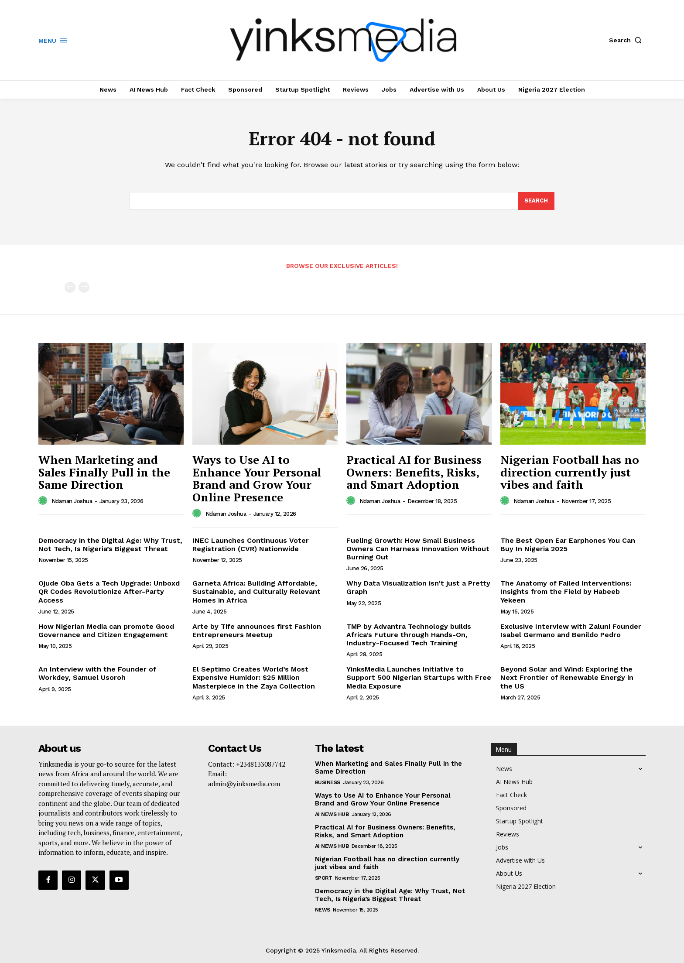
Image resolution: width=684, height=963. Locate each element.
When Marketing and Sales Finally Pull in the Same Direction (104, 472)
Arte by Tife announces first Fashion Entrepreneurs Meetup (256, 630)
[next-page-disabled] (84, 287)
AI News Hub (332, 814)
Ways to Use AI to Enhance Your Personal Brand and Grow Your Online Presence (256, 478)
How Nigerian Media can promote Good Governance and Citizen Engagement (106, 630)
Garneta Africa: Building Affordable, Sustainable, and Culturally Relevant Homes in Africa (256, 591)
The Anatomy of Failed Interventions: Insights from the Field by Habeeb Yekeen (565, 591)
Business (327, 782)
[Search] (536, 201)
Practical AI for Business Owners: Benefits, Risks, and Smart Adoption (414, 472)
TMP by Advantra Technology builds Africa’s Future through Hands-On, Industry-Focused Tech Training (408, 634)
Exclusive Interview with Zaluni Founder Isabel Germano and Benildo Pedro (570, 630)
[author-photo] (44, 501)
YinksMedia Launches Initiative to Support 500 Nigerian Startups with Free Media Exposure (418, 677)
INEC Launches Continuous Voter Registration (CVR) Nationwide (250, 544)
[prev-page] (70, 287)
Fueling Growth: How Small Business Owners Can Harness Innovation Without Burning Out (417, 548)
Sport (323, 878)
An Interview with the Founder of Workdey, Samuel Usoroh (97, 673)
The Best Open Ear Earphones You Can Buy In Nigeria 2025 (567, 544)
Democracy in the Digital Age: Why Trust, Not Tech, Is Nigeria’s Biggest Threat (110, 544)
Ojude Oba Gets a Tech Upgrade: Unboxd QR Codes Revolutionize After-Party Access (109, 591)
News (322, 910)
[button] (627, 40)
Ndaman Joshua (71, 501)
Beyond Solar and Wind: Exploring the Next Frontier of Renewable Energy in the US (566, 677)
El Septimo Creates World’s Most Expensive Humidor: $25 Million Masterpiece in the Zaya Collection (253, 677)
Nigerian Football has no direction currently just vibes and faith (569, 472)
